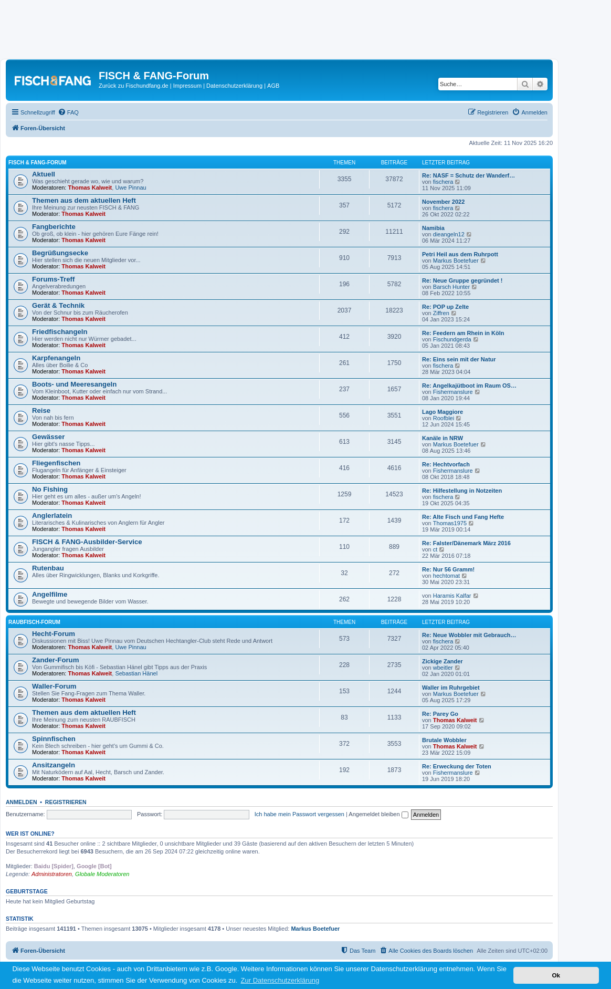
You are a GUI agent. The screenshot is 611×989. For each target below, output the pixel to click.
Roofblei (443, 418)
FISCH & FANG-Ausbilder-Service (87, 542)
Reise (41, 410)
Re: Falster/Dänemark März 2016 (466, 543)
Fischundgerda (452, 339)
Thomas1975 (450, 523)
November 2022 (443, 202)
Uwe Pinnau (130, 187)
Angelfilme (49, 594)
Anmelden (21, 802)
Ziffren (441, 313)
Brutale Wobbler (444, 740)
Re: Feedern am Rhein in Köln (463, 333)
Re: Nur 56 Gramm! (448, 569)
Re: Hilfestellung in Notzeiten (462, 490)
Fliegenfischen (56, 463)
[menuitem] (68, 112)
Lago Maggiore (442, 412)
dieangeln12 (449, 234)
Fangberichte (54, 227)
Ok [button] (556, 975)
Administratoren (51, 874)
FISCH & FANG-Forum (37, 162)
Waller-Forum (54, 686)
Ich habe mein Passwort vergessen (299, 814)
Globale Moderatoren (102, 874)
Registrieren (66, 802)
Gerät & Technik (58, 305)
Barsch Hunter (451, 287)
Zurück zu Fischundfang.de (133, 85)
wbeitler (443, 667)
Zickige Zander (442, 661)
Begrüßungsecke (60, 253)
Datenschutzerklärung (234, 85)
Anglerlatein (52, 515)
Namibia (433, 228)
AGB (273, 85)
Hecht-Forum (53, 634)
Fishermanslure (453, 392)
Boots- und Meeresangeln (74, 384)
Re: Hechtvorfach (446, 464)
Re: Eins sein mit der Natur (459, 359)
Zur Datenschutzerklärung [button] (280, 980)
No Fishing (50, 489)
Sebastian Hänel (136, 673)
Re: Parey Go (440, 714)
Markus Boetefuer (456, 260)
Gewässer (48, 437)
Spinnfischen (54, 739)
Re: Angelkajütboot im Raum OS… (469, 385)
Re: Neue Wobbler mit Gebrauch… (469, 635)
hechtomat (446, 575)
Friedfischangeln (60, 332)
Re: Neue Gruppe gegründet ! (462, 280)
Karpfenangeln (56, 358)
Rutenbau (48, 568)
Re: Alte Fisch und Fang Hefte (463, 517)
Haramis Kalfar (452, 595)
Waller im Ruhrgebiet (451, 687)
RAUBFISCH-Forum (34, 622)
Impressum (187, 85)
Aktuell (43, 174)
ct (435, 549)
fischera (443, 182)
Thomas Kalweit (90, 187)
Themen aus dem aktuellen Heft (84, 200)
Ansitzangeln (53, 765)
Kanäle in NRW (442, 438)
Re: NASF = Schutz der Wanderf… (468, 175)
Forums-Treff (53, 279)
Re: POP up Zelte (445, 307)
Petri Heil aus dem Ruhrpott (460, 254)
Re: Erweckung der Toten (456, 766)
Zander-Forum (55, 660)
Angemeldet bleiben (378, 814)
